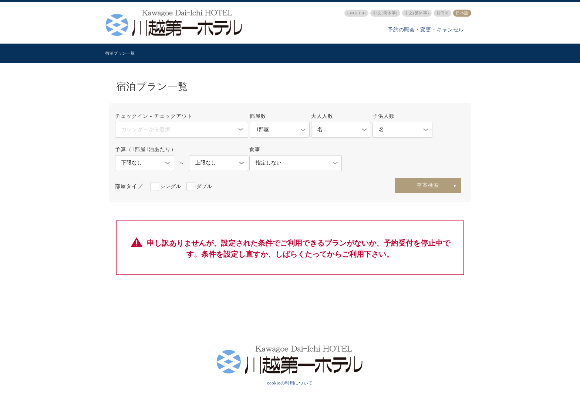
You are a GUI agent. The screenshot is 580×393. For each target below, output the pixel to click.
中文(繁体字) (417, 13)
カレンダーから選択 (145, 129)
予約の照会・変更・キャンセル (426, 30)
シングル (170, 186)
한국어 (442, 13)
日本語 (462, 13)
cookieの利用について (290, 383)
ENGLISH (356, 13)
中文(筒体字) (385, 13)
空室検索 (428, 185)
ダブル (204, 186)
